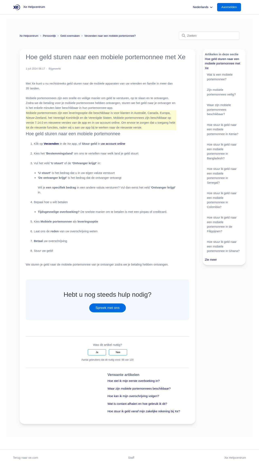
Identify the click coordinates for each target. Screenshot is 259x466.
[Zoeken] (209, 36)
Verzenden (52, 143)
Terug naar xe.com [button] (25, 457)
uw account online (113, 143)
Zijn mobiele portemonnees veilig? (221, 92)
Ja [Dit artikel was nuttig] (97, 352)
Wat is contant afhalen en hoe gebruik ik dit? (137, 403)
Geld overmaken (70, 35)
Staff (131, 457)
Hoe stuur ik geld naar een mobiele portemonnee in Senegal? (222, 175)
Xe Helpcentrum (28, 35)
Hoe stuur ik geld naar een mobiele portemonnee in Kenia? (222, 129)
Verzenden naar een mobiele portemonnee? (110, 35)
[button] (231, 7)
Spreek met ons (108, 308)
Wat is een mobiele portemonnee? (219, 77)
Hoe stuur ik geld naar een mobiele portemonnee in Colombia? (222, 200)
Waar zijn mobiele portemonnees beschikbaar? (139, 388)
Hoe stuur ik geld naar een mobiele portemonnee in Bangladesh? (222, 151)
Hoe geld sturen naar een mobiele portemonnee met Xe (222, 63)
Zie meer (211, 259)
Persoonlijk (49, 35)
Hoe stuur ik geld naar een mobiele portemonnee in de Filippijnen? (222, 224)
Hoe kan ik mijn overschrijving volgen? (133, 396)
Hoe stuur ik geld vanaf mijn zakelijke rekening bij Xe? (143, 411)
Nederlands (203, 7)
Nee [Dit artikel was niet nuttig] (118, 352)
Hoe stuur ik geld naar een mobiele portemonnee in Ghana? (223, 246)
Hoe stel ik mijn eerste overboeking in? (133, 380)
